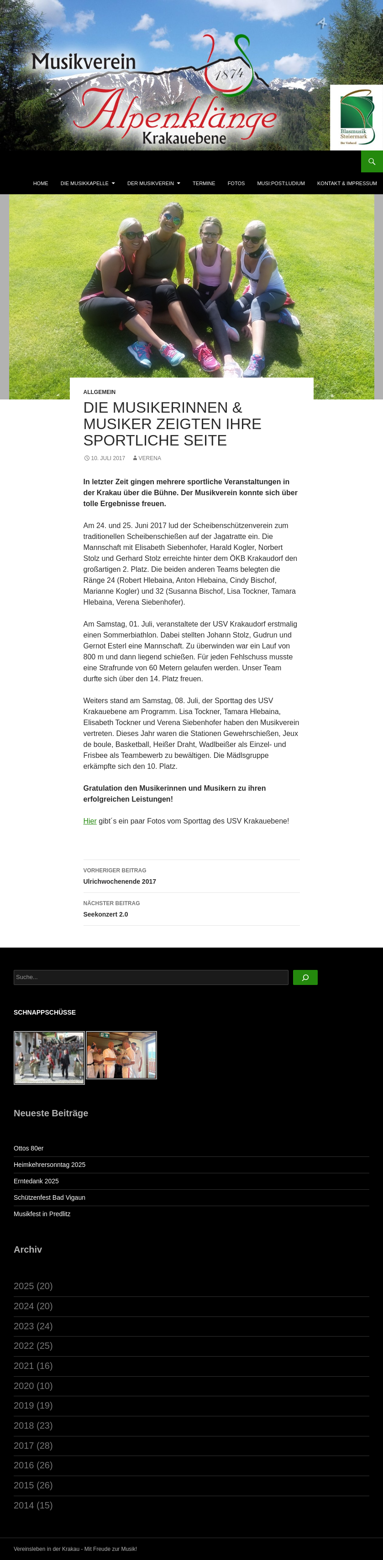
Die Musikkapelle (85, 183)
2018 (24, 1425)
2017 (24, 1446)
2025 (24, 1286)
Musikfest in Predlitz (42, 1214)
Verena (150, 458)
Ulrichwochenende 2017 (192, 875)
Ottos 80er (28, 1148)
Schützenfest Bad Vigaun (49, 1197)
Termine (204, 183)
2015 (24, 1485)
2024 (24, 1306)
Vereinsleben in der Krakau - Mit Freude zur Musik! (75, 1549)
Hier (90, 821)
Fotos (236, 183)
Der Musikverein (150, 183)
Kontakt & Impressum (347, 183)
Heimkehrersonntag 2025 (49, 1164)
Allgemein (100, 392)
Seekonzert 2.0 (192, 908)
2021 (24, 1366)
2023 (24, 1326)
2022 (24, 1346)
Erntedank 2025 (36, 1181)
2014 (24, 1505)
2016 (24, 1465)
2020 (24, 1386)
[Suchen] (305, 977)
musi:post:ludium (281, 183)
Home (40, 183)
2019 (24, 1405)
